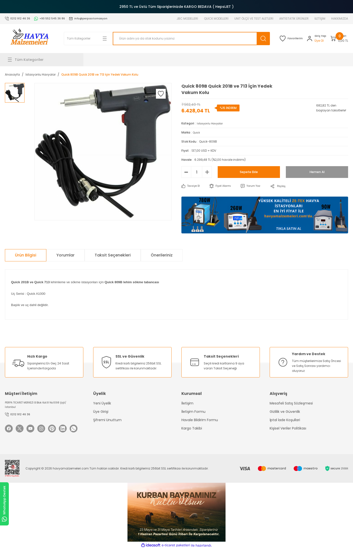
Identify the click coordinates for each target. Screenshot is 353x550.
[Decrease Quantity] (186, 172)
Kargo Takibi (191, 428)
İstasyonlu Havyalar (212, 123)
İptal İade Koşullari (285, 419)
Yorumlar (65, 255)
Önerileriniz (162, 255)
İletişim (187, 403)
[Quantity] (196, 172)
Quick (197, 132)
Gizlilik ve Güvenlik (285, 411)
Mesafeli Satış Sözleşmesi (291, 403)
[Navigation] (44, 59)
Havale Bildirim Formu (199, 419)
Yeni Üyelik (102, 403)
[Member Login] (299, 38)
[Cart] (333, 38)
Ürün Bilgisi (25, 255)
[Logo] (29, 38)
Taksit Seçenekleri (113, 255)
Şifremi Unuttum (107, 419)
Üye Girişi (100, 411)
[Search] (174, 38)
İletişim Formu (193, 411)
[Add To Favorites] (161, 94)
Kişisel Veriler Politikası (288, 428)
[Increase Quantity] (207, 172)
